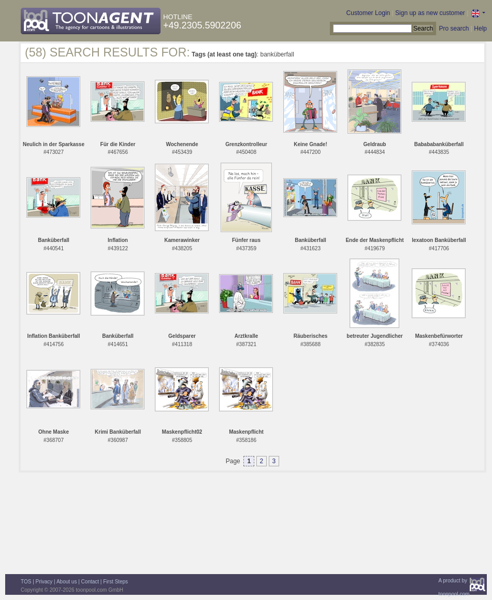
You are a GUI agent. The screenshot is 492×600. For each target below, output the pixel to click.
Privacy (44, 581)
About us (66, 581)
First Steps (115, 581)
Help (480, 28)
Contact (90, 581)
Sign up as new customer (430, 13)
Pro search (454, 28)
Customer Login (368, 13)
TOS (26, 581)
